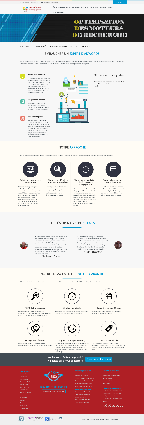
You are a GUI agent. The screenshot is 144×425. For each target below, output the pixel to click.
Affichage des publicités (81, 375)
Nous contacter (24, 408)
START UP (96, 7)
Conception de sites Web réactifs (111, 375)
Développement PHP (80, 397)
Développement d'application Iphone (112, 390)
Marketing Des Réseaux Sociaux (83, 383)
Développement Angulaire (82, 402)
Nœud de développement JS (82, 399)
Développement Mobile (112, 388)
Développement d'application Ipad (112, 393)
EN (60, 2)
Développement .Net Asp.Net (83, 391)
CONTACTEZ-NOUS (58, 12)
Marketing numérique (83, 371)
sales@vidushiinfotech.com (51, 2)
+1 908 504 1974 (35, 2)
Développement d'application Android (113, 396)
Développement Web (83, 389)
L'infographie (106, 383)
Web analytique (79, 373)
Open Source (23, 376)
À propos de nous (24, 374)
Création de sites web (111, 371)
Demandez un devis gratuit (99, 359)
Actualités (22, 400)
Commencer (120, 2)
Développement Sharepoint (82, 394)
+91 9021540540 (24, 2)
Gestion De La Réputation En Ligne (84, 386)
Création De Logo (107, 378)
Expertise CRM (24, 379)
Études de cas (23, 405)
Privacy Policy (114, 419)
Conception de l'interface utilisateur (112, 381)
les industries (23, 397)
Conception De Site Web (109, 373)
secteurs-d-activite (106, 7)
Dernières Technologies (26, 381)
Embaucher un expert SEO (27, 395)
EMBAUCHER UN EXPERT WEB (83, 7)
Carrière (22, 402)
